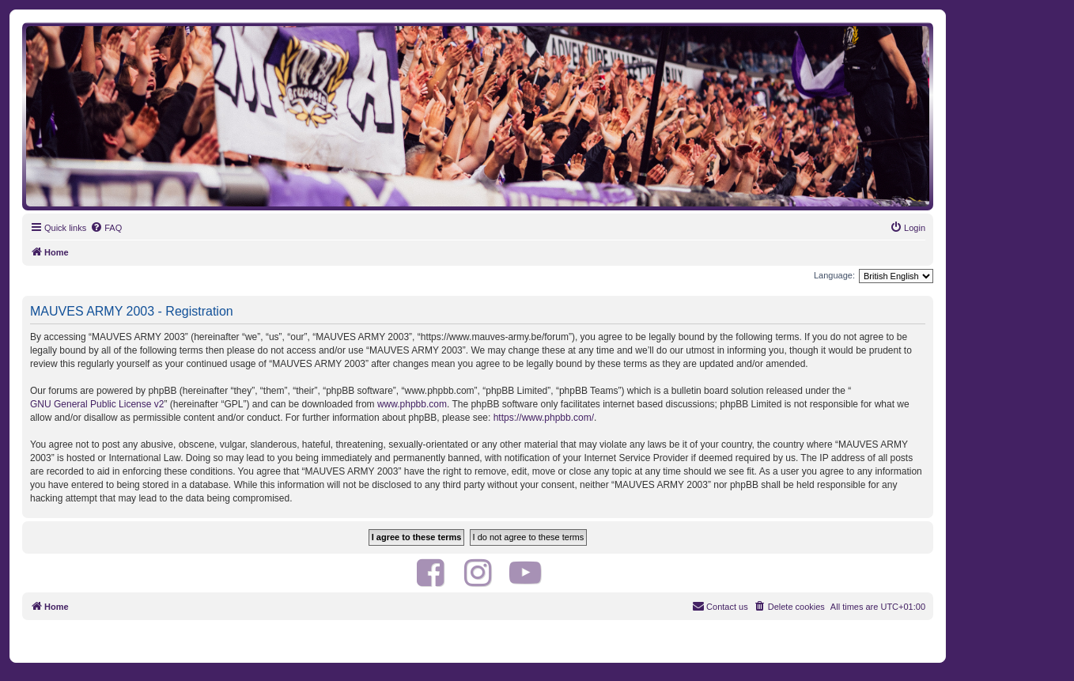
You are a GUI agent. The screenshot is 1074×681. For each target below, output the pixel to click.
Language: (834, 275)
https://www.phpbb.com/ (544, 417)
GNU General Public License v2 (97, 404)
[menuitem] (106, 227)
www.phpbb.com (412, 404)
